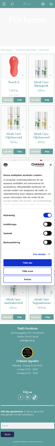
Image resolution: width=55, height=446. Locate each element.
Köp (19, 100)
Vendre (40, 441)
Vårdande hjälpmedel (25, 50)
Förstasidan (6, 50)
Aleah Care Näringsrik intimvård (41, 86)
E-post (3, 420)
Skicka (7, 434)
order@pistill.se (27, 340)
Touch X (13, 82)
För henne (44, 50)
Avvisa (27, 279)
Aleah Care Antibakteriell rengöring (13, 303)
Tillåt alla (27, 263)
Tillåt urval (27, 271)
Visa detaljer (39, 254)
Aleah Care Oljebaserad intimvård (13, 137)
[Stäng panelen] (51, 165)
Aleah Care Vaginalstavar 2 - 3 (42, 303)
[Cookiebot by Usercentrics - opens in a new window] (32, 165)
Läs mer (8, 100)
